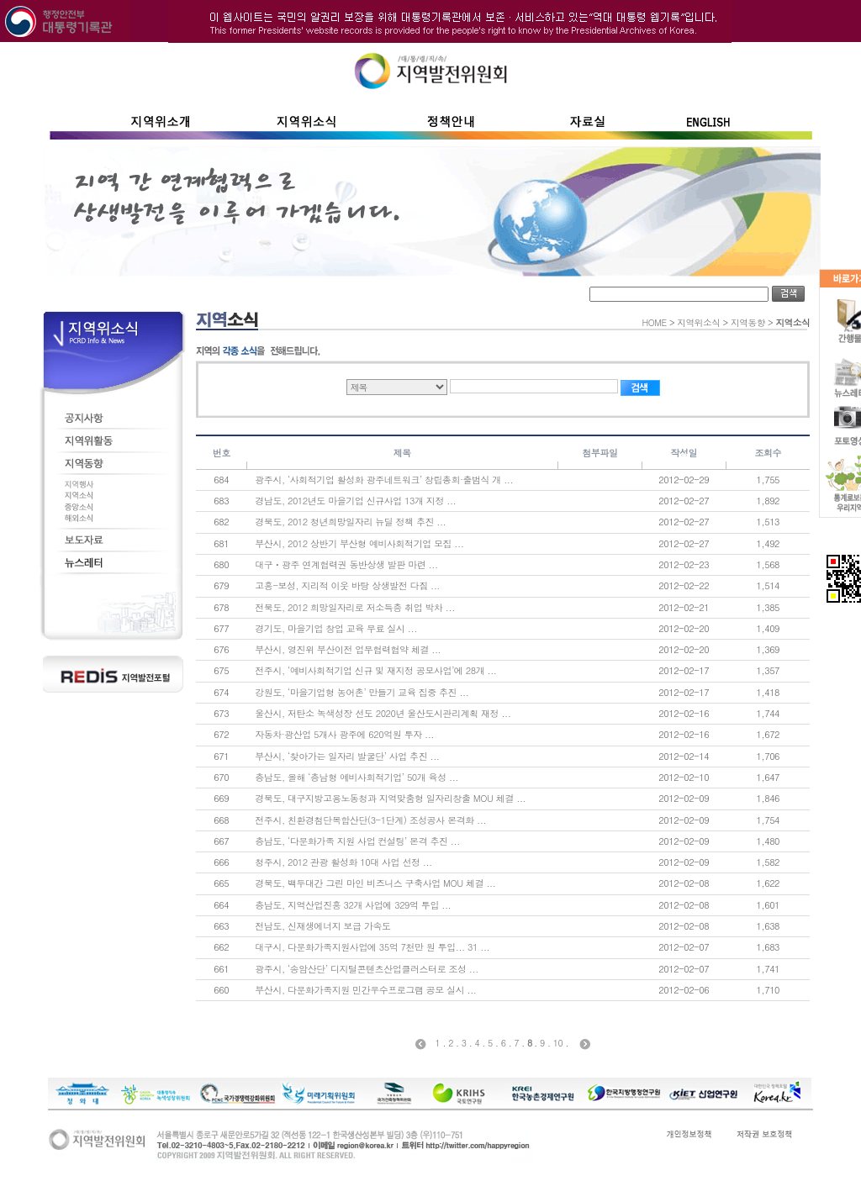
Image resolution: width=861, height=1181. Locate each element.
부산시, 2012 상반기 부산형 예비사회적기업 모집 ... (359, 543)
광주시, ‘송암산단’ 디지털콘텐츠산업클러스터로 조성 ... (366, 968)
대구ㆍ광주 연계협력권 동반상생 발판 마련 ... (346, 564)
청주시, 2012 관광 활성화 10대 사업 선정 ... (343, 862)
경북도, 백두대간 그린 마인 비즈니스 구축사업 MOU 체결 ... (375, 883)
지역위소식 (698, 322)
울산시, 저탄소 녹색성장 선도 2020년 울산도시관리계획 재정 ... (382, 713)
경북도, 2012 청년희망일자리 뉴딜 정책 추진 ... (350, 521)
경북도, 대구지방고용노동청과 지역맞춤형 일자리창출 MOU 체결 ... (390, 798)
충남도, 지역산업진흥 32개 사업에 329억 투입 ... (353, 905)
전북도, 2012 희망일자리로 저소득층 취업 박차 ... (355, 607)
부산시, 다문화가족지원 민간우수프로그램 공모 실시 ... (365, 989)
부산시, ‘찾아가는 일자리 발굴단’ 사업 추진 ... (347, 756)
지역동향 (748, 322)
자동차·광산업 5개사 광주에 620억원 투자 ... (344, 734)
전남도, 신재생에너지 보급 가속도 (322, 926)
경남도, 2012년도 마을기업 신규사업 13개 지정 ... (355, 500)
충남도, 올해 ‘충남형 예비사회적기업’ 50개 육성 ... (356, 777)
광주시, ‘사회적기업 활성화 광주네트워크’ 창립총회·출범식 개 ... (384, 479)
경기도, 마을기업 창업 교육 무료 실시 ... (336, 628)
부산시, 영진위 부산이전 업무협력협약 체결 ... (348, 649)
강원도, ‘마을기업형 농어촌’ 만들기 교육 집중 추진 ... (361, 692)
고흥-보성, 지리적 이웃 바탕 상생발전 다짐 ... (347, 585)
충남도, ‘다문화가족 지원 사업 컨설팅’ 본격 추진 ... (357, 841)
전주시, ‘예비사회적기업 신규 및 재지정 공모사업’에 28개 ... (375, 670)
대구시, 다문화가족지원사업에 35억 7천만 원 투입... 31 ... (372, 947)
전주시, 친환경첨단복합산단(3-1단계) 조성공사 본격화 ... (370, 820)
